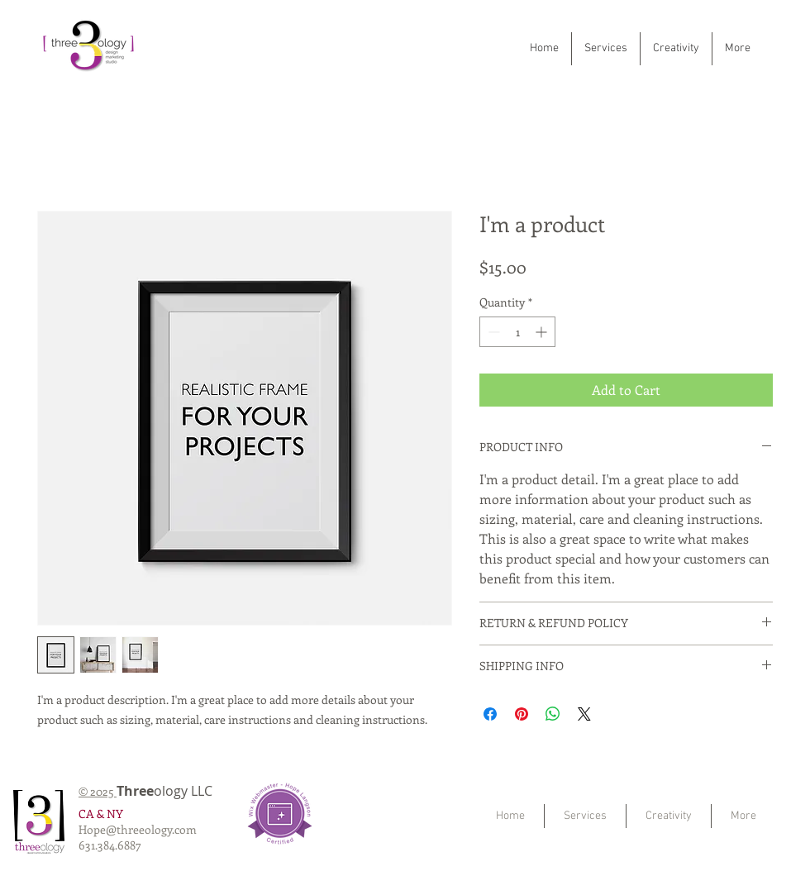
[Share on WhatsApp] (553, 714)
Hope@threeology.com (138, 829)
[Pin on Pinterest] (521, 714)
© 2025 (98, 791)
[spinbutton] (517, 331)
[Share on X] (584, 714)
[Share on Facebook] (490, 714)
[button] (606, 48)
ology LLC (172, 791)
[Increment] (542, 331)
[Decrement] (492, 331)
